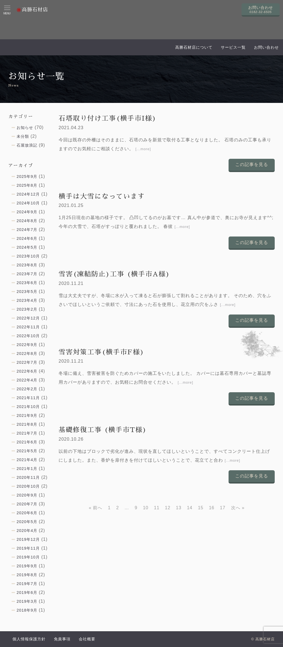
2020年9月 (27, 495)
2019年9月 (27, 566)
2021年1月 (27, 468)
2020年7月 (27, 504)
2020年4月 (27, 530)
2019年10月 (28, 557)
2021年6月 (27, 442)
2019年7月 (27, 583)
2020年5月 (27, 521)
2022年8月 (27, 353)
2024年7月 (27, 229)
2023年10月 (28, 256)
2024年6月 (27, 238)
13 (179, 507)
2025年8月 (27, 185)
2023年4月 (27, 300)
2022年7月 (27, 362)
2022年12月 (28, 318)
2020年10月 (28, 486)
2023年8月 (27, 265)
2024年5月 (27, 247)
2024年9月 (27, 212)
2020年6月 (27, 513)
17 (223, 507)
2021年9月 (27, 415)
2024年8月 (27, 221)
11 (156, 507)
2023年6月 (27, 282)
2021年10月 (28, 406)
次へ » (238, 507)
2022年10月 (28, 336)
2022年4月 (27, 380)
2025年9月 (27, 176)
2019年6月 (27, 592)
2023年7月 (27, 274)
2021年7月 (27, 433)
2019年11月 (28, 548)
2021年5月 (27, 451)
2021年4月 (27, 460)
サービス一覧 (233, 47)
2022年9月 (27, 344)
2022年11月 (28, 327)
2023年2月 (27, 309)
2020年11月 (28, 477)
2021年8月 (27, 424)
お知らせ (25, 127)
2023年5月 (27, 291)
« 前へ (95, 507)
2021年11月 (28, 398)
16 (211, 507)
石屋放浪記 (27, 145)
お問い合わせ (266, 47)
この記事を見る (251, 164)
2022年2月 (27, 389)
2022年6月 (27, 371)
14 (189, 507)
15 (200, 507)
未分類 (23, 136)
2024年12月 (28, 194)
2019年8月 (27, 575)
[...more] (143, 149)
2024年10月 (28, 203)
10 (145, 507)
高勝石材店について (194, 47)
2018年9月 (27, 610)
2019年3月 (27, 601)
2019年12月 (28, 539)
